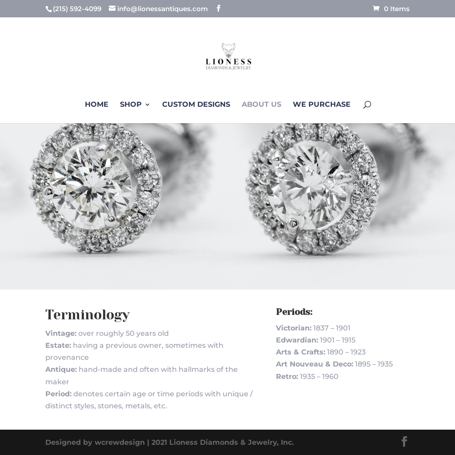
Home (96, 105)
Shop (131, 105)
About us (261, 105)
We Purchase (322, 105)
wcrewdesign (120, 442)
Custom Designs (196, 105)
